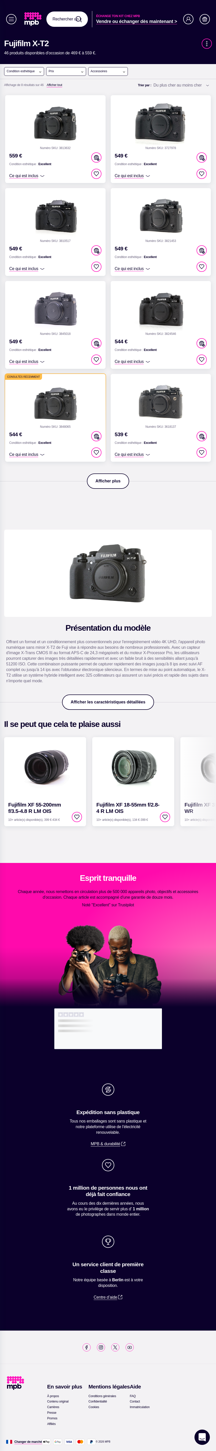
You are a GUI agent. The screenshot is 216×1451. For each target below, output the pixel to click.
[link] (33, 19)
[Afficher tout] (54, 85)
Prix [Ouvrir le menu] (66, 71)
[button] (96, 157)
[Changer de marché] (28, 1442)
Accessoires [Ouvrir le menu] (108, 71)
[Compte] (188, 19)
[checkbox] (96, 174)
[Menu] (11, 19)
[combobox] (67, 19)
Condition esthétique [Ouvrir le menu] (24, 71)
